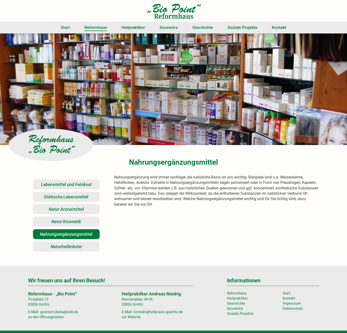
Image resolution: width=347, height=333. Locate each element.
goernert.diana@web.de (59, 312)
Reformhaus (95, 27)
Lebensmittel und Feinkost (66, 184)
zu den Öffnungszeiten (46, 317)
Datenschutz (293, 308)
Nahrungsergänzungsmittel (66, 234)
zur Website (131, 317)
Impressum (292, 303)
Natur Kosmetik (66, 221)
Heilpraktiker (133, 27)
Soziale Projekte (243, 27)
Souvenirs (169, 27)
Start (65, 27)
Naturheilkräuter (66, 246)
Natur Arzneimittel (66, 209)
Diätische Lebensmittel (66, 196)
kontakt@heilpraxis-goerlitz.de (158, 312)
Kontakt (279, 27)
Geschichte (202, 27)
